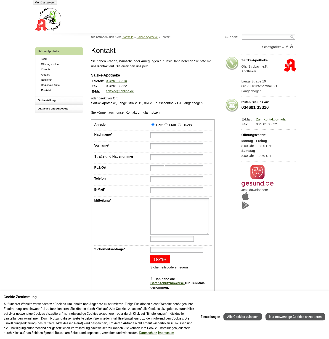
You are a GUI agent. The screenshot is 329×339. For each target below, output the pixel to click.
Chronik (45, 69)
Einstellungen (210, 317)
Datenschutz (148, 333)
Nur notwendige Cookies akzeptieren (295, 317)
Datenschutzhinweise (167, 283)
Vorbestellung (47, 100)
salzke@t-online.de (120, 91)
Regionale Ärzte (50, 85)
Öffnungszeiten (50, 64)
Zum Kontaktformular (271, 119)
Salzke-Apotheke (48, 51)
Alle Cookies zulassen (242, 317)
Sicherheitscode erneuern (169, 267)
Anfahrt (45, 74)
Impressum (166, 333)
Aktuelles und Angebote (53, 108)
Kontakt (46, 90)
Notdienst (46, 79)
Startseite (127, 37)
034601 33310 (116, 81)
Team (44, 58)
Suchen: (232, 37)
